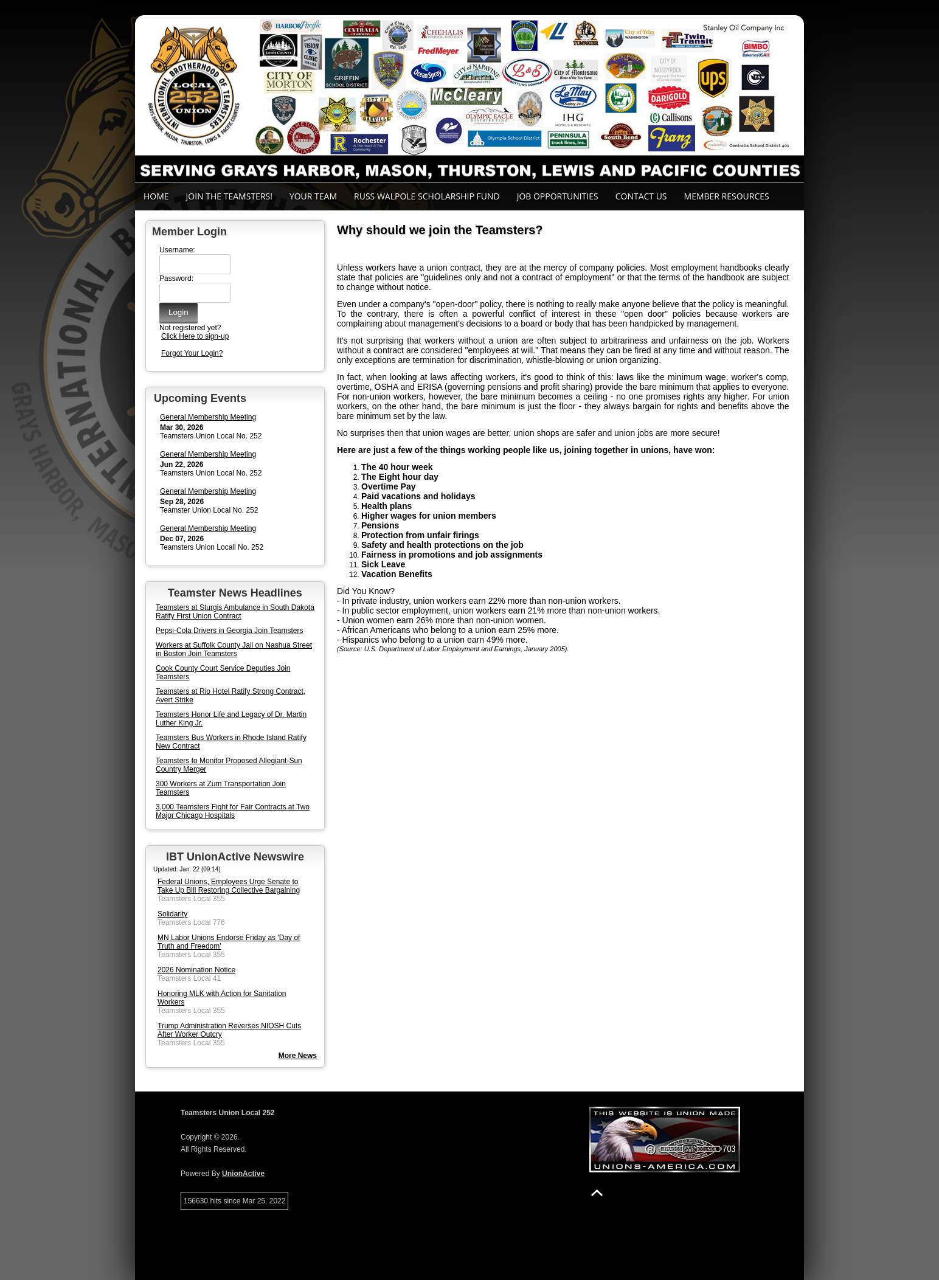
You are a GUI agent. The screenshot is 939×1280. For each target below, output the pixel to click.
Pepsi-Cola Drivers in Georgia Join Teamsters (229, 630)
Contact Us (641, 196)
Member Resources (726, 196)
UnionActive (243, 1173)
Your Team (313, 196)
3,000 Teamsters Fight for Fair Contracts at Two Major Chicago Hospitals (233, 811)
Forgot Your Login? (192, 353)
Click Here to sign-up (195, 336)
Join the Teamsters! (229, 196)
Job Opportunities (557, 196)
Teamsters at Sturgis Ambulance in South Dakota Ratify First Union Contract (235, 611)
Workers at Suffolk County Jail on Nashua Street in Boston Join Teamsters (234, 649)
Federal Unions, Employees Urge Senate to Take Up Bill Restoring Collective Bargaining (229, 885)
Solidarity (172, 914)
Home (156, 196)
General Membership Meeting (208, 417)
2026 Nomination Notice (196, 970)
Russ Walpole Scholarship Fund (427, 196)
